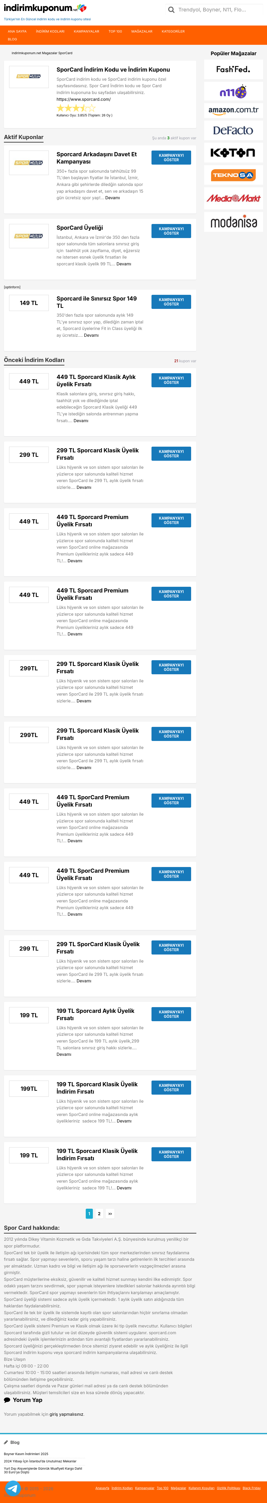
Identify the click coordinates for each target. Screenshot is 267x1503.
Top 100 (115, 31)
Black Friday (252, 1488)
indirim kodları (50, 31)
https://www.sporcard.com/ (84, 99)
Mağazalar (141, 31)
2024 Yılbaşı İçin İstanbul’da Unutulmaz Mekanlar (40, 1461)
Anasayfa (102, 1488)
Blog (12, 39)
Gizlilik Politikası (228, 1488)
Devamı (112, 197)
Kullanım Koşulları (202, 1488)
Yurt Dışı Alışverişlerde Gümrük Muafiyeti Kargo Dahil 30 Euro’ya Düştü (43, 1470)
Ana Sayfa (17, 31)
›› (110, 1213)
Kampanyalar (86, 31)
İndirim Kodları (122, 1488)
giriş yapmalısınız (66, 1414)
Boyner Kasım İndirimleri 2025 (26, 1454)
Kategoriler (173, 31)
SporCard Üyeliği (80, 227)
